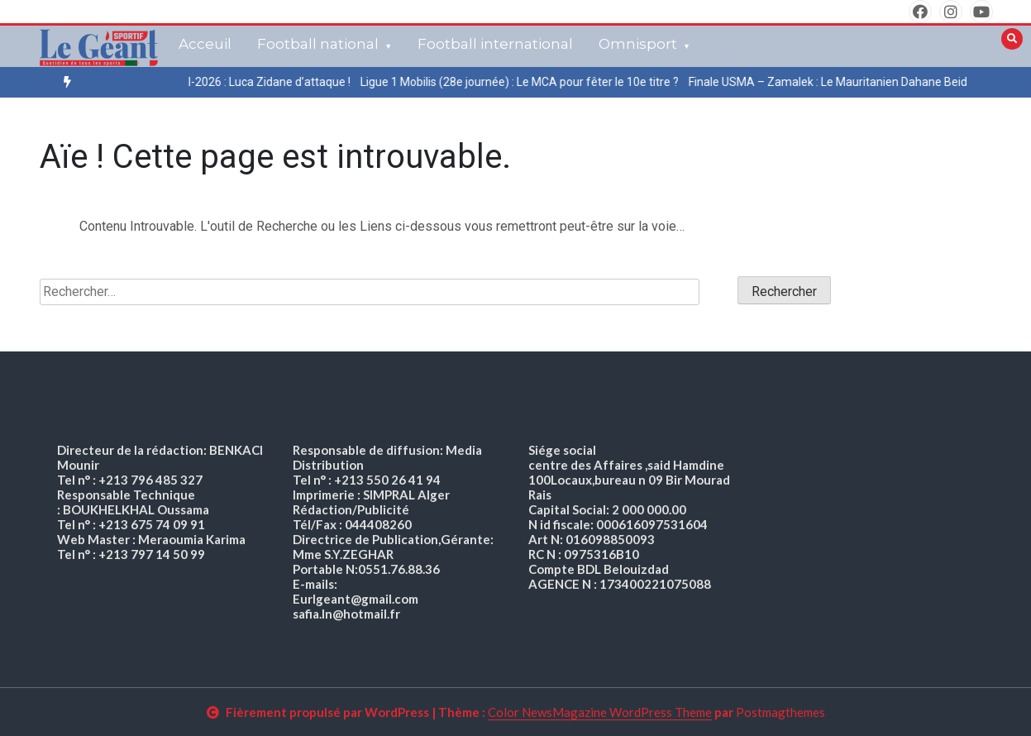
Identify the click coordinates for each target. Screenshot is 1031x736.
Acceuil (205, 44)
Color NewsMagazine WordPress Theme (600, 712)
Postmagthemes (780, 712)
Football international (495, 44)
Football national (318, 44)
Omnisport (638, 44)
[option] (265, 82)
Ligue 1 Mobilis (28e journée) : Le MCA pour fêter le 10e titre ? (534, 81)
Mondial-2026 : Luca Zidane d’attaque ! (265, 81)
